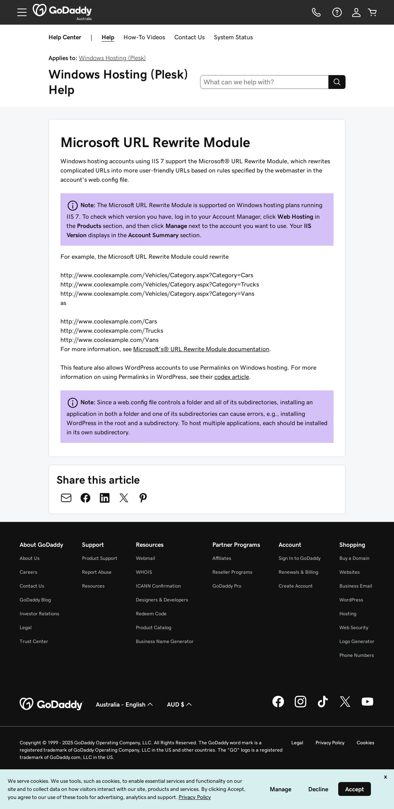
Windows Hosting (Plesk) (112, 58)
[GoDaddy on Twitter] (345, 706)
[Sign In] (356, 12)
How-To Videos (144, 37)
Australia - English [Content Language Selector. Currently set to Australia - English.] (125, 704)
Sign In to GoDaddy (300, 558)
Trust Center (34, 641)
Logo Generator (356, 641)
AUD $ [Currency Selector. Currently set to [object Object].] (180, 704)
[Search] (337, 82)
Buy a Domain (354, 558)
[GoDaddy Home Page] (51, 704)
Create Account (296, 585)
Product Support (99, 558)
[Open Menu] (19, 12)
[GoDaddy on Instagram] (300, 706)
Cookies (365, 742)
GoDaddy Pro (226, 585)
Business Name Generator (165, 641)
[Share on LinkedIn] (104, 498)
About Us (30, 558)
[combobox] (265, 82)
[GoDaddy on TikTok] (323, 706)
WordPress (351, 599)
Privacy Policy (330, 742)
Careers (28, 572)
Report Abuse (97, 572)
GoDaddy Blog (35, 599)
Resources (93, 585)
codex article (231, 377)
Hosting (347, 613)
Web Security (353, 627)
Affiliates (221, 558)
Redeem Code (151, 613)
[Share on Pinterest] (143, 498)
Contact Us (189, 37)
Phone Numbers (356, 655)
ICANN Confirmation (158, 585)
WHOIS (144, 572)
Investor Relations (39, 613)
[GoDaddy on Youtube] (367, 706)
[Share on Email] (66, 498)
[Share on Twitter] (124, 498)
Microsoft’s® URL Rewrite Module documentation (201, 349)
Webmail (145, 558)
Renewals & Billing (298, 572)
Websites (349, 572)
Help (108, 37)
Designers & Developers (162, 599)
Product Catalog (153, 627)
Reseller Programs (232, 572)
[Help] (336, 12)
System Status (233, 37)
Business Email (355, 585)
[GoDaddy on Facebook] (278, 706)
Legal (26, 627)
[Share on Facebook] (85, 498)
